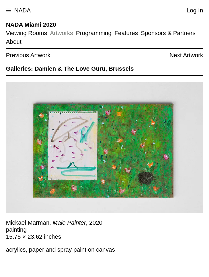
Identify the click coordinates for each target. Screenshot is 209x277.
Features (126, 33)
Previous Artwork (28, 55)
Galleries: (19, 68)
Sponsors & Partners (168, 33)
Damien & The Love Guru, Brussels (84, 68)
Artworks (61, 33)
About (14, 41)
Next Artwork (186, 55)
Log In (195, 10)
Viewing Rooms (26, 33)
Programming (94, 33)
